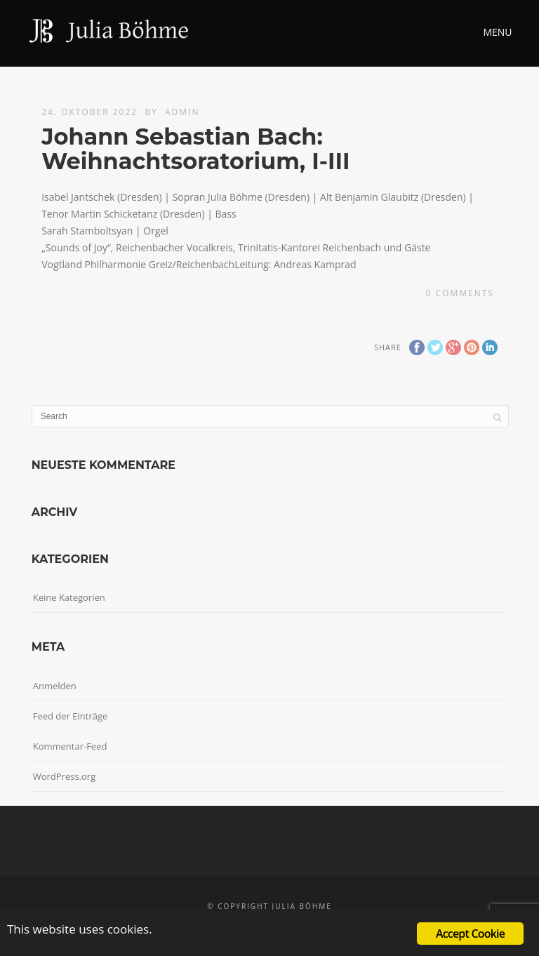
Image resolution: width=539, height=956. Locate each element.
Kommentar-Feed (70, 746)
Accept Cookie (470, 933)
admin (182, 112)
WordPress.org (64, 776)
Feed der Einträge (70, 716)
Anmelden (54, 685)
